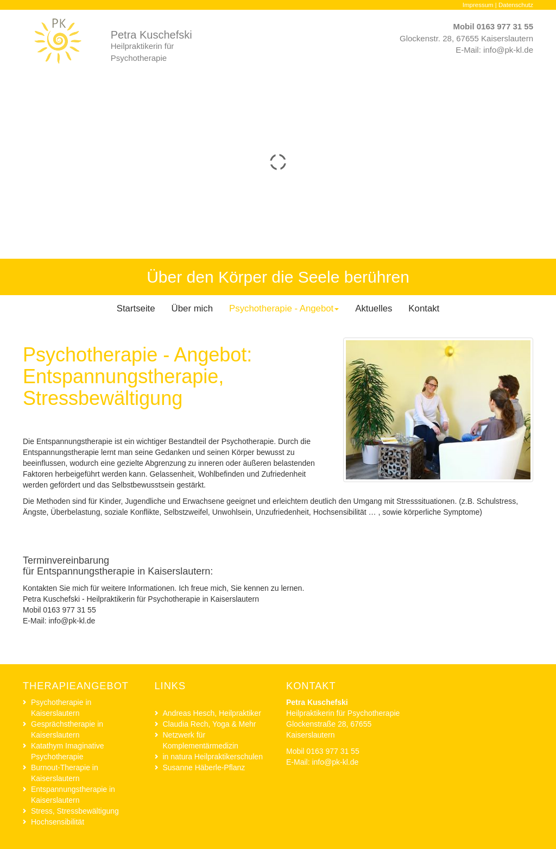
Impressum (478, 5)
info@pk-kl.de (508, 49)
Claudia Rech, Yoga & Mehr (209, 724)
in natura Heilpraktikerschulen (213, 756)
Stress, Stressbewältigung (75, 811)
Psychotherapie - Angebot (284, 308)
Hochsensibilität (57, 821)
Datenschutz (515, 5)
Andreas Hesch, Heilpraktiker (212, 713)
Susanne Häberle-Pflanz (204, 767)
